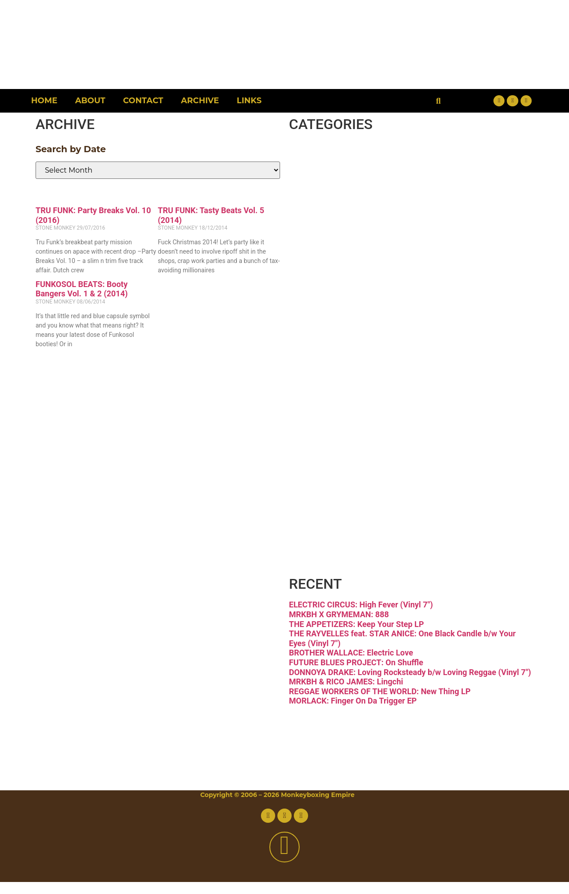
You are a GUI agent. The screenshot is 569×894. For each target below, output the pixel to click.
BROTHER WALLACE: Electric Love (351, 664)
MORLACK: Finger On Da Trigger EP (353, 712)
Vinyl (331, 532)
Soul (327, 495)
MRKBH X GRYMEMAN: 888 (339, 626)
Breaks (344, 158)
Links (249, 100)
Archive (200, 100)
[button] (438, 101)
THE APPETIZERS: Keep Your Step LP (356, 635)
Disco (335, 196)
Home (44, 100)
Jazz (327, 345)
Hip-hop (352, 308)
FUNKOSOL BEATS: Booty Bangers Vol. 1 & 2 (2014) (82, 289)
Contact (143, 100)
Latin (332, 383)
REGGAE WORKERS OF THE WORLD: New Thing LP (380, 703)
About (90, 100)
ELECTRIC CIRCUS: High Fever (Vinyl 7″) (361, 616)
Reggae (349, 457)
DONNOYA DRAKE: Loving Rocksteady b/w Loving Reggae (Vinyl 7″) (410, 683)
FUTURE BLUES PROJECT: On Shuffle (356, 674)
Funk (332, 271)
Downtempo (382, 233)
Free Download (400, 570)
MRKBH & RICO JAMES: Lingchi (346, 693)
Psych (338, 420)
